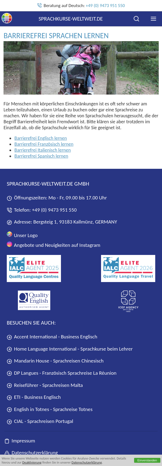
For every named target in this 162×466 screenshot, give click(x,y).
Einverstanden (147, 460)
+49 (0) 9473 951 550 (105, 5)
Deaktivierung (31, 462)
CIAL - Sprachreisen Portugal (40, 421)
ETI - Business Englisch (34, 397)
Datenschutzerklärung (87, 462)
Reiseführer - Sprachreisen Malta (45, 385)
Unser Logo (22, 234)
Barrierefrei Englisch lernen (40, 138)
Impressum (19, 441)
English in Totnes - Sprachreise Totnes (49, 409)
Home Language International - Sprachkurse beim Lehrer (70, 349)
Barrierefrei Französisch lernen (43, 144)
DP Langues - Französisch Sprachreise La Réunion (61, 373)
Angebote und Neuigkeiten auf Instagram (53, 244)
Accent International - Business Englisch (52, 337)
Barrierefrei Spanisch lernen (41, 156)
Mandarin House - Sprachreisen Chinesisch (55, 361)
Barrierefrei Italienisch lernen (42, 150)
